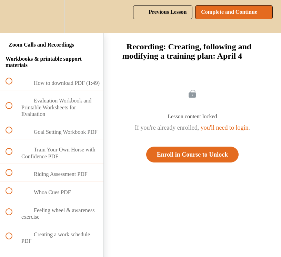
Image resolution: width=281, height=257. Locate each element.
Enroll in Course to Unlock (192, 154)
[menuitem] (51, 16)
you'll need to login (225, 127)
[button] (13, 16)
